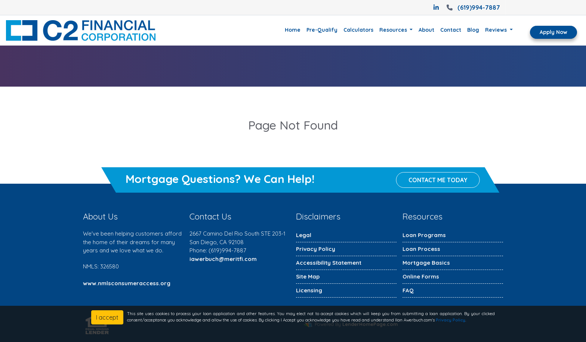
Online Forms (421, 276)
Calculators (358, 30)
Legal (303, 235)
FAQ (408, 290)
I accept (107, 317)
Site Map (308, 276)
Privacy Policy (315, 248)
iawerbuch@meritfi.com (223, 258)
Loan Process (421, 248)
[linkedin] (436, 7)
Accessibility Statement (328, 262)
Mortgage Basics (426, 262)
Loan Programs (424, 235)
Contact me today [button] (438, 180)
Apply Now (553, 32)
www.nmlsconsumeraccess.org (126, 283)
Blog (473, 30)
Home (292, 30)
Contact (450, 30)
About (426, 30)
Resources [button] (393, 30)
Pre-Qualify (321, 30)
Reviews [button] (496, 30)
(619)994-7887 (472, 7)
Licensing (309, 290)
